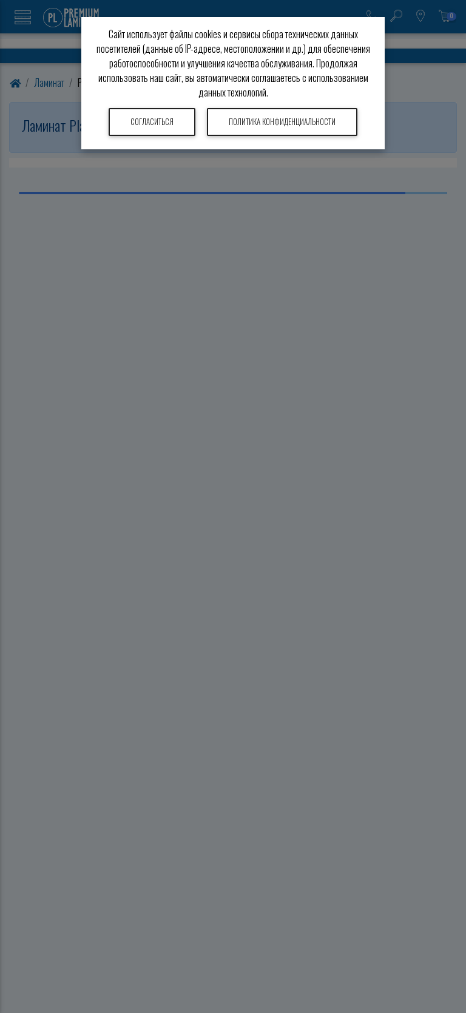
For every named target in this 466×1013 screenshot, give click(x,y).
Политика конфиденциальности (282, 121)
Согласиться (152, 121)
